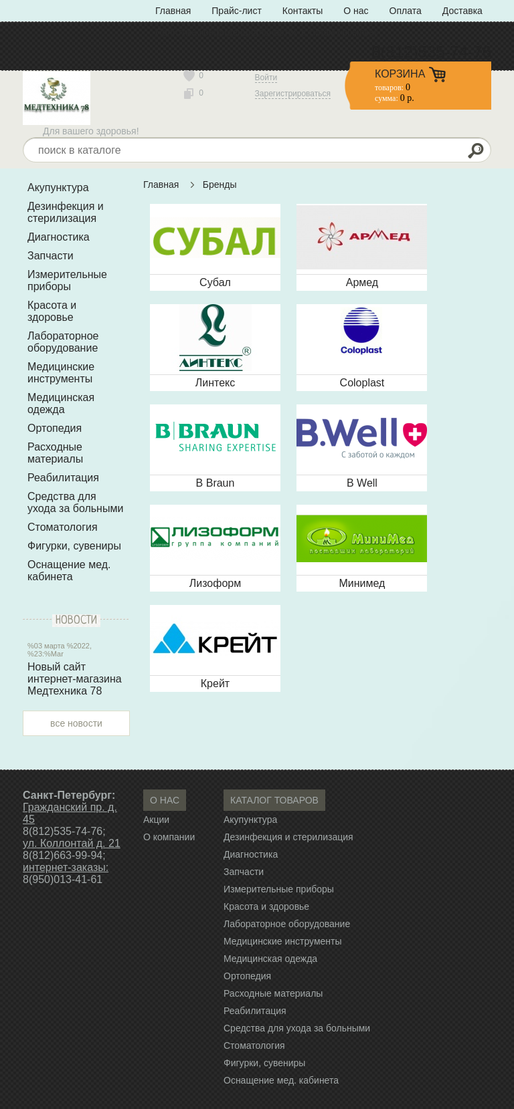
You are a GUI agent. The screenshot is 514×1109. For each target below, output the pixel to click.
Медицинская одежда (60, 403)
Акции (156, 819)
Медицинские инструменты (60, 372)
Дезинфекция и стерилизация (65, 212)
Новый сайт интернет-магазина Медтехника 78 (74, 679)
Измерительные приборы (67, 280)
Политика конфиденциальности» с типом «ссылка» (267, 32)
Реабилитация (63, 477)
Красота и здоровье (51, 311)
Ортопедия (54, 428)
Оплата (406, 10)
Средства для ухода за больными (75, 502)
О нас (355, 10)
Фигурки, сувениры (74, 545)
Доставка (462, 10)
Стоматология (62, 527)
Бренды (220, 184)
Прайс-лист (236, 10)
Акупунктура (58, 187)
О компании (169, 837)
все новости (76, 723)
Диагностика (58, 237)
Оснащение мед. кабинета (69, 570)
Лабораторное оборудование (62, 342)
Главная (173, 10)
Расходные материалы (55, 453)
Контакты (302, 10)
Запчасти (50, 255)
